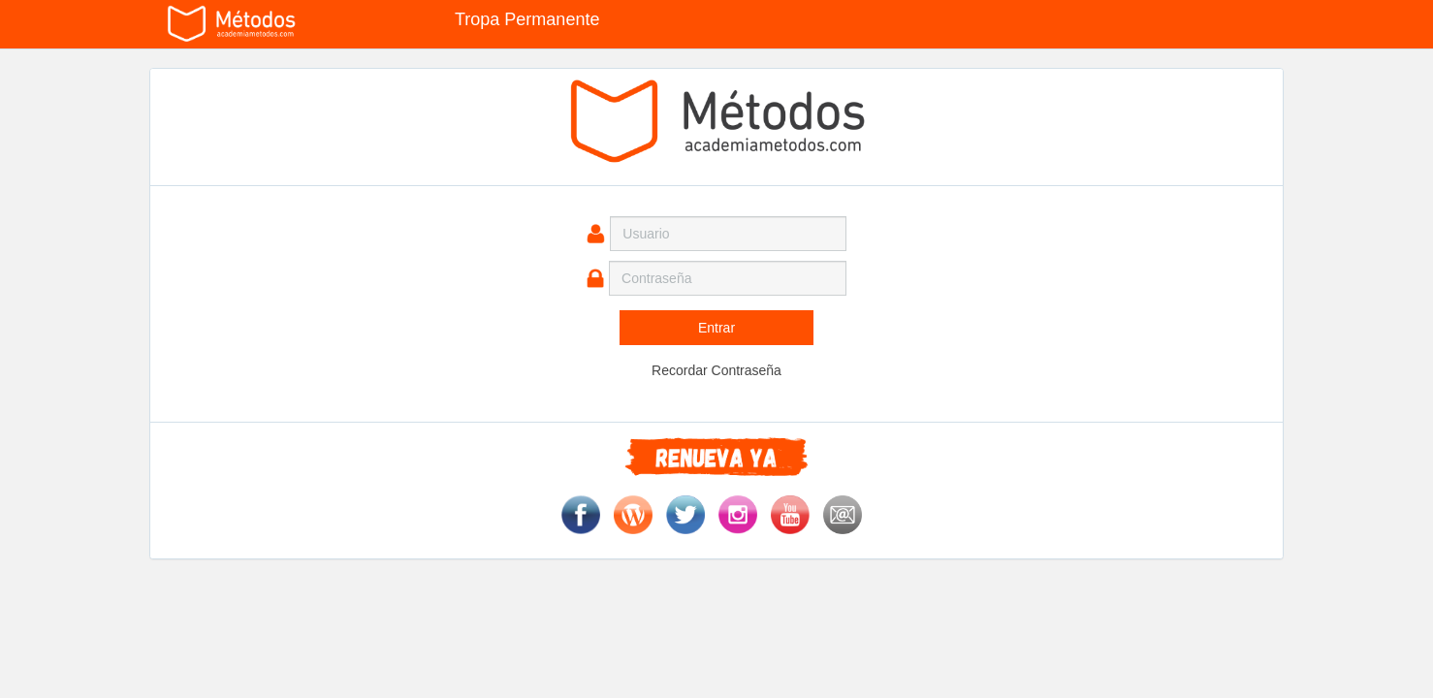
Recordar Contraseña (716, 370)
